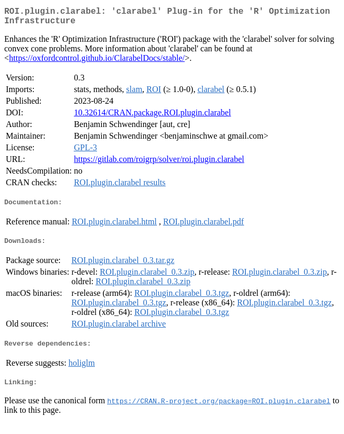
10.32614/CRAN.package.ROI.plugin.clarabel (152, 116)
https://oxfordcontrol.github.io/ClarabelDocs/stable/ (97, 62)
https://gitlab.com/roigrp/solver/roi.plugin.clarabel (159, 163)
